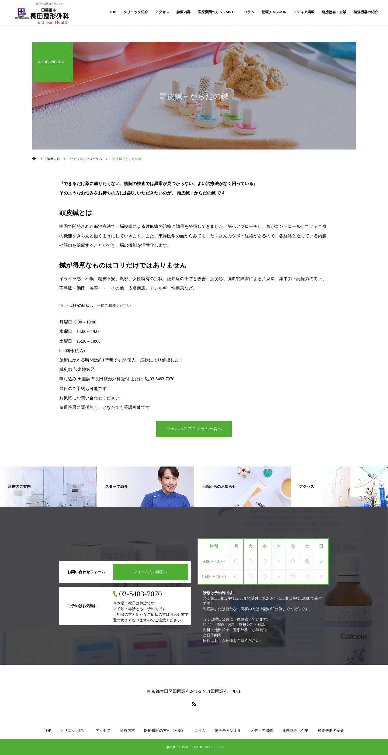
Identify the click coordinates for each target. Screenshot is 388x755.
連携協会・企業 (334, 12)
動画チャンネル (274, 12)
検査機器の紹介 (366, 12)
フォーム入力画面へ (150, 572)
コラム (249, 12)
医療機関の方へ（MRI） (217, 12)
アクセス (162, 12)
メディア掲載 (303, 12)
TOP (112, 12)
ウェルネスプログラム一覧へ (194, 428)
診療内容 (183, 12)
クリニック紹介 (135, 12)
